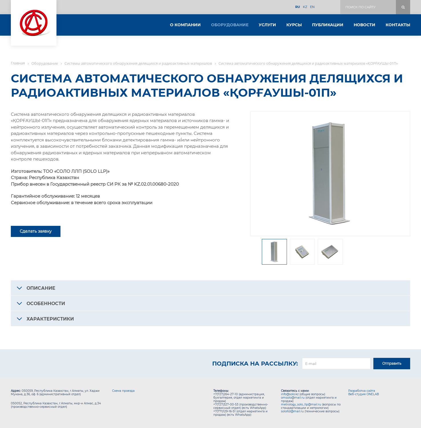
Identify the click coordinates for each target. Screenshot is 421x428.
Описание (41, 288)
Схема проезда (123, 391)
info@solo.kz (290, 394)
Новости (364, 24)
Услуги (267, 24)
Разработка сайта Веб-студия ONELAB (363, 392)
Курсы (294, 24)
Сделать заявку (36, 231)
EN (312, 7)
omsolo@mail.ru (293, 397)
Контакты (398, 24)
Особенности (46, 303)
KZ (305, 7)
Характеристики (50, 319)
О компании (185, 24)
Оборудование (229, 24)
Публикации (327, 24)
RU (297, 7)
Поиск (403, 7)
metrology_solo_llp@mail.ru (301, 404)
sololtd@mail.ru (292, 411)
